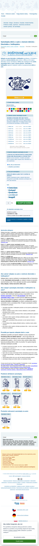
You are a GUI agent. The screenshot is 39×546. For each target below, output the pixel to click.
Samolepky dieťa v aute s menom (9, 46)
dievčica (22, 442)
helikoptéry (31, 443)
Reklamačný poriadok (31, 482)
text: (8, 184)
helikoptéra (25, 443)
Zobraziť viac (4, 242)
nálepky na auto (21, 486)
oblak (11, 444)
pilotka (8, 443)
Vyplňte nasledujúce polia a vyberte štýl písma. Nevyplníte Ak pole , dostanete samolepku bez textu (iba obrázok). (19, 177)
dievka (14, 442)
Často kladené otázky (22, 13)
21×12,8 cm (11, 143)
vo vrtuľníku (31, 444)
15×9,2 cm (10, 137)
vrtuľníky (20, 443)
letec (12, 443)
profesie (5, 443)
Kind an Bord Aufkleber (20, 515)
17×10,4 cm (11, 139)
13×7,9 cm (10, 132)
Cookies (23, 482)
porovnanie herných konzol (22, 489)
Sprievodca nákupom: (7, 230)
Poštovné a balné (10, 13)
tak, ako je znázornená (14, 164)
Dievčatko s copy (17, 376)
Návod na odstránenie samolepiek (21, 480)
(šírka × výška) (19, 126)
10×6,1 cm (10, 126)
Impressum (19, 484)
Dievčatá (22, 46)
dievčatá (21, 440)
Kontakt (3, 16)
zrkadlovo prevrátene (14, 166)
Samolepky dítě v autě (20, 509)
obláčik (14, 444)
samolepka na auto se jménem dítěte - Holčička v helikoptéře (19, 364)
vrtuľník (16, 443)
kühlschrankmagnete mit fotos (8, 487)
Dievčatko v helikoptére (7, 414)
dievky (18, 442)
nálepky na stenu (30, 486)
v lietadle (19, 444)
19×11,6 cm (11, 141)
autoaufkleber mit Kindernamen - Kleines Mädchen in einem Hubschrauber (19, 366)
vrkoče (34, 442)
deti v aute (11, 440)
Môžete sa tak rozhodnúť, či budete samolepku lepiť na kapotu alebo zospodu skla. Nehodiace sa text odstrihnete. (19, 158)
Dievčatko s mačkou (6, 376)
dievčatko (25, 440)
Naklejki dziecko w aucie (21, 523)
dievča (16, 440)
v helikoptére (25, 444)
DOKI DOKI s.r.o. (27, 473)
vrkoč (31, 442)
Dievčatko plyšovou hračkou (30, 376)
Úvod (2, 13)
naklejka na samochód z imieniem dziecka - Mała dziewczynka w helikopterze (17, 369)
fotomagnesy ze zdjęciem (22, 487)
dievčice (27, 442)
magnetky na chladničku (10, 486)
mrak (4, 444)
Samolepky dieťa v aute (21, 532)
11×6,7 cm (10, 128)
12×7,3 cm (10, 130)
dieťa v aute (6, 440)
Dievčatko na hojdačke (17, 393)
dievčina (5, 442)
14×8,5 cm (10, 135)
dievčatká (31, 440)
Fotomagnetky (33, 13)
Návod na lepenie (7, 480)
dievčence (9, 442)
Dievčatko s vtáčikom (6, 393)
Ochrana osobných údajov (14, 482)
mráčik (7, 444)
